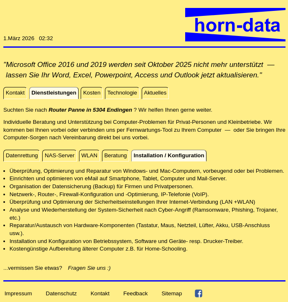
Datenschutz (61, 293)
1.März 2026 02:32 (28, 38)
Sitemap (171, 293)
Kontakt (100, 293)
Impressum (18, 293)
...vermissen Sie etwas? (35, 268)
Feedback (135, 293)
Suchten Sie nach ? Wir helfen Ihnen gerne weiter (107, 110)
